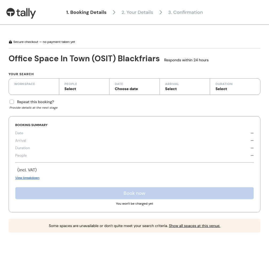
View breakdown (27, 178)
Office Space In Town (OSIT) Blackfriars (84, 58)
